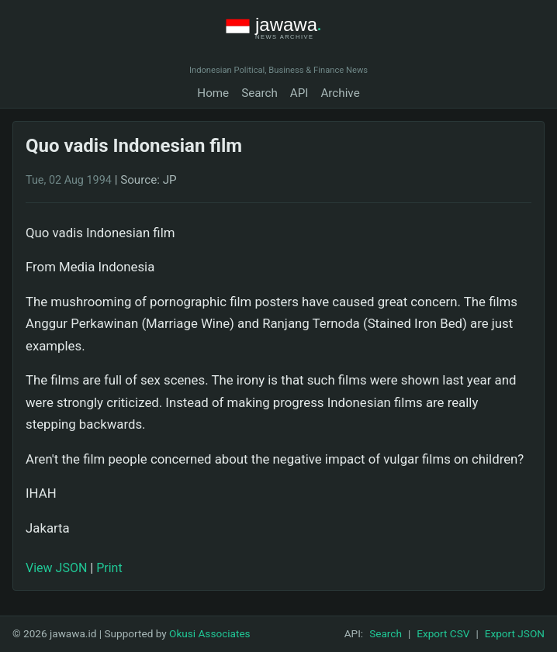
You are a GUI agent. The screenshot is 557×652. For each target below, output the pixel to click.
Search (259, 93)
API (299, 93)
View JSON (56, 568)
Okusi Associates (210, 633)
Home (213, 93)
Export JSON (515, 633)
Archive (339, 93)
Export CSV (443, 633)
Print (109, 568)
